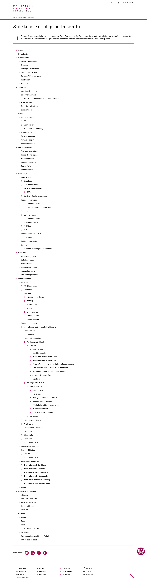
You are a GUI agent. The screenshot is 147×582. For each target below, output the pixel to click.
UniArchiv (22, 253)
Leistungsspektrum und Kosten (39, 207)
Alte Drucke (28, 424)
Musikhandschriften (40, 409)
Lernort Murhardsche (29, 499)
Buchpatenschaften (31, 442)
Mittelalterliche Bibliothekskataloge (45, 405)
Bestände (27, 293)
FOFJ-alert (28, 237)
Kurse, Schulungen (28, 144)
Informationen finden (29, 267)
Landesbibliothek (24, 279)
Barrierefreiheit (26, 110)
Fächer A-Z (25, 84)
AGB (25, 230)
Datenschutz (66, 568)
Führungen (31, 334)
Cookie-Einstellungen (22, 577)
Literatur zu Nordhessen (36, 297)
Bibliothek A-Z (20, 574)
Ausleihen (22, 87)
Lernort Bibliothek (28, 117)
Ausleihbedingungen (29, 91)
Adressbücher (32, 305)
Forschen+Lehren (25, 147)
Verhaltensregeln (27, 140)
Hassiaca (24, 282)
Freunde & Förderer (28, 450)
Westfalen (36, 379)
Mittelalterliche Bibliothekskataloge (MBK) (48, 371)
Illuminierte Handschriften (42, 401)
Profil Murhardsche (28, 502)
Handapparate (26, 102)
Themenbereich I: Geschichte (35, 465)
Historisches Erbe (27, 170)
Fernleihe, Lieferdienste (30, 106)
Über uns (24, 510)
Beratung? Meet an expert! (31, 76)
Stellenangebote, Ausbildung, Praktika (35, 536)
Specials (33, 346)
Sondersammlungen (29, 323)
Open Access (26, 177)
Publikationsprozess (32, 204)
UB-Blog (41, 568)
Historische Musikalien (32, 420)
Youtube (88, 571)
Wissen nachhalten (28, 256)
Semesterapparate (28, 136)
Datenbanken (37, 349)
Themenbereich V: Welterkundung (37, 480)
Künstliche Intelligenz (29, 155)
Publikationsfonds (31, 185)
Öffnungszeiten (21, 568)
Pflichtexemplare (30, 286)
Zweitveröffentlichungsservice (35, 196)
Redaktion (42, 571)
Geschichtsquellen (39, 353)
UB (23, 17)
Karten (29, 308)
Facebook (89, 568)
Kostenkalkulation (31, 222)
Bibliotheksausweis (28, 95)
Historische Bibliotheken (33, 428)
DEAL (29, 192)
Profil (23, 525)
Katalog (27, 211)
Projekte (24, 521)
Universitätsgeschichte (29, 275)
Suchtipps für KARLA (29, 72)
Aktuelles (21, 50)
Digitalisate (36, 394)
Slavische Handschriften (41, 375)
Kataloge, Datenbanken (30, 69)
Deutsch (128, 2)
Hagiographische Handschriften (44, 398)
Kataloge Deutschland (35, 342)
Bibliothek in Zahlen (31, 529)
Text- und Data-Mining (29, 151)
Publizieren (22, 174)
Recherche (28, 290)
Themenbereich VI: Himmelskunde (37, 483)
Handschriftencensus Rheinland (44, 357)
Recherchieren (23, 58)
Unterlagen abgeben (28, 260)
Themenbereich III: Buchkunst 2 (36, 472)
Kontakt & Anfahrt (21, 571)
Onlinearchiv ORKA (28, 162)
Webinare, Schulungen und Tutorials (38, 249)
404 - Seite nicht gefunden (34, 17)
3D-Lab (27, 121)
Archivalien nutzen (28, 271)
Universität (16, 17)
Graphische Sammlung (35, 312)
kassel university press (29, 200)
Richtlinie (27, 226)
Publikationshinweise (29, 241)
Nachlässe (34, 416)
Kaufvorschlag (26, 80)
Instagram (89, 574)
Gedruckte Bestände (28, 61)
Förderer (27, 454)
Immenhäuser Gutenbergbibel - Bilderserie (40, 327)
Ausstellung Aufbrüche (30, 461)
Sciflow (24, 245)
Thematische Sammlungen (42, 412)
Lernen (21, 114)
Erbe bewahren (26, 264)
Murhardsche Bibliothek (30, 446)
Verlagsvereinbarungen (33, 188)
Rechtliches (43, 574)
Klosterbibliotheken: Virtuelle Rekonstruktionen (50, 368)
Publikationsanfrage (32, 219)
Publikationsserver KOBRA (31, 234)
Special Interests (36, 386)
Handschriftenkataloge (32, 338)
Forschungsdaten (28, 159)
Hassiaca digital (33, 319)
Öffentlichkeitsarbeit (29, 540)
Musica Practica (33, 316)
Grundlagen (28, 181)
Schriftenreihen (30, 215)
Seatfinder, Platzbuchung (33, 129)
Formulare (28, 439)
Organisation (26, 532)
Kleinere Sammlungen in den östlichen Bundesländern (53, 364)
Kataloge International (35, 383)
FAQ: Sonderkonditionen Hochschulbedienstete (42, 99)
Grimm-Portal (26, 166)
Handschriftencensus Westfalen (44, 360)
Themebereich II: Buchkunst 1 (35, 469)
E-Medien (24, 65)
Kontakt (24, 487)
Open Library (29, 125)
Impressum (66, 574)
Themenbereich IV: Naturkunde (36, 476)
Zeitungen (31, 301)
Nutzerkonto (23, 54)
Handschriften (29, 331)
